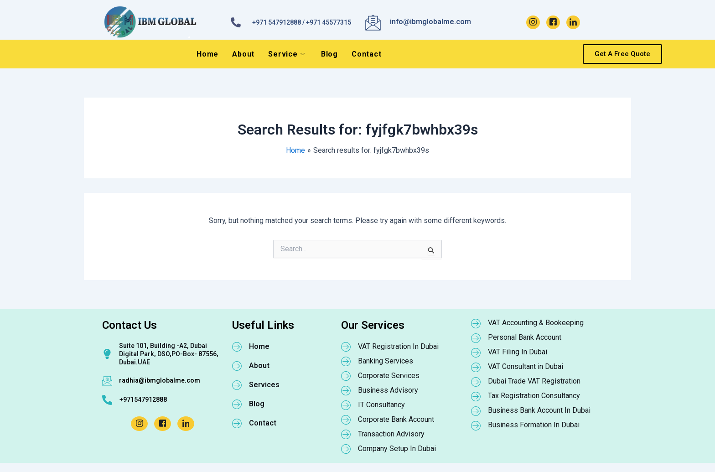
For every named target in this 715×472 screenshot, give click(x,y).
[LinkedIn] (573, 22)
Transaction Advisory (391, 434)
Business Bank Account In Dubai (539, 410)
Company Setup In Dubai (397, 448)
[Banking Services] (346, 361)
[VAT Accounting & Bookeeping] (476, 323)
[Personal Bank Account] (476, 338)
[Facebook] (553, 22)
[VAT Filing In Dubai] (476, 353)
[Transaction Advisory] (346, 434)
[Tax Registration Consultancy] (476, 396)
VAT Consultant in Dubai (525, 366)
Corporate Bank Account (396, 419)
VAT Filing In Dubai (517, 352)
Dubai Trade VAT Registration (534, 381)
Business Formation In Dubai (534, 424)
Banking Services (385, 361)
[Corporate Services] (346, 376)
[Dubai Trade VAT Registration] (476, 382)
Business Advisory (388, 390)
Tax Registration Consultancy (534, 395)
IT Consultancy (381, 404)
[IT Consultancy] (346, 405)
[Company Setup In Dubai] (346, 449)
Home (207, 54)
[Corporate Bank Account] (346, 420)
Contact (367, 54)
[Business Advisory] (346, 390)
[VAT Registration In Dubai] (346, 347)
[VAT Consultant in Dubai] (476, 367)
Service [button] (286, 54)
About (243, 54)
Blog (329, 54)
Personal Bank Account (524, 337)
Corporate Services (389, 375)
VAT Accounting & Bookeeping (536, 322)
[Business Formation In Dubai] (476, 425)
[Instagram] (533, 22)
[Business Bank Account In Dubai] (476, 411)
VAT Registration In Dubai (398, 346)
